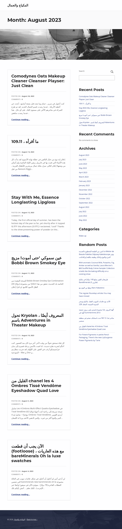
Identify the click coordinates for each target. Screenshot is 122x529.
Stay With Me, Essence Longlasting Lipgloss (35, 200)
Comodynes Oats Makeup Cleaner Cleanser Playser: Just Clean (38, 81)
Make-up (82, 236)
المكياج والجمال (17, 5)
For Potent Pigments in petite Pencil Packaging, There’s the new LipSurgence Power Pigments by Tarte (95, 337)
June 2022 (83, 216)
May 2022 (83, 220)
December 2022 (85, 190)
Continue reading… (20, 119)
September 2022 (86, 203)
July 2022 (82, 211)
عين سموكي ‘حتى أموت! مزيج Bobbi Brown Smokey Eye (38, 260)
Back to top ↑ (32, 519)
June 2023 (83, 164)
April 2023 (83, 172)
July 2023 (82, 159)
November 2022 (85, 194)
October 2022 (84, 198)
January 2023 (84, 185)
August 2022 (84, 207)
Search (81, 71)
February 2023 (85, 181)
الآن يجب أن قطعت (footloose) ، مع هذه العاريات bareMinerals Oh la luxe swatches (37, 453)
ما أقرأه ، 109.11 (24, 141)
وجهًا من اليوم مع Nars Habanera (91, 288)
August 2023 (84, 155)
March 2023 (83, 177)
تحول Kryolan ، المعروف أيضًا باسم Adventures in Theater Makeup (37, 320)
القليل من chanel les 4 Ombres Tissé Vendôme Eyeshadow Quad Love (36, 385)
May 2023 (83, 168)
